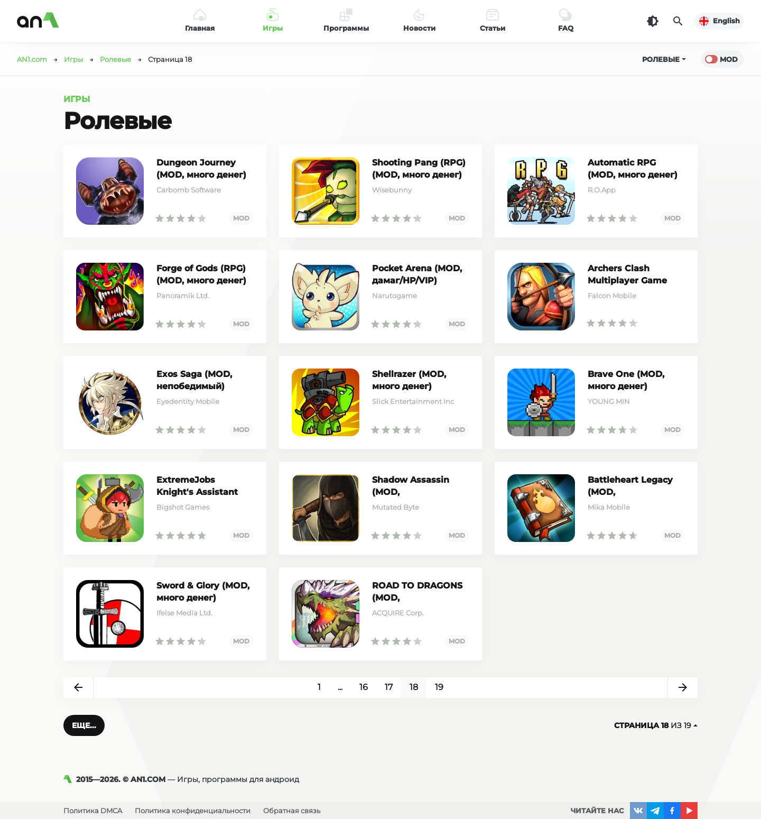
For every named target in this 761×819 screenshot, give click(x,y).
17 (389, 687)
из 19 (656, 725)
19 (439, 687)
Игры (76, 99)
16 (363, 687)
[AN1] (69, 779)
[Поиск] (678, 21)
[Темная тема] (652, 21)
